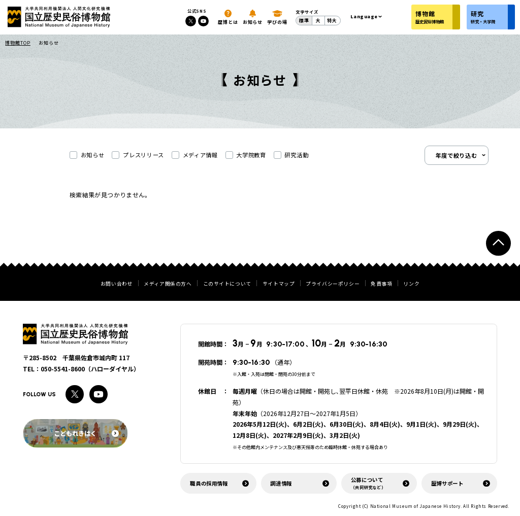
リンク (411, 284)
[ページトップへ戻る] (498, 243)
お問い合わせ (117, 284)
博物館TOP (17, 43)
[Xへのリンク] (190, 21)
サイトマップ (279, 284)
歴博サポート (447, 483)
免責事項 (381, 284)
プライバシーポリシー (333, 284)
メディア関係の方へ (167, 284)
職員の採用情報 (209, 483)
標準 (304, 20)
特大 (332, 20)
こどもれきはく (86, 433)
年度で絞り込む (456, 155)
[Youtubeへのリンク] (203, 21)
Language (364, 16)
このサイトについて (227, 284)
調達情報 (281, 483)
